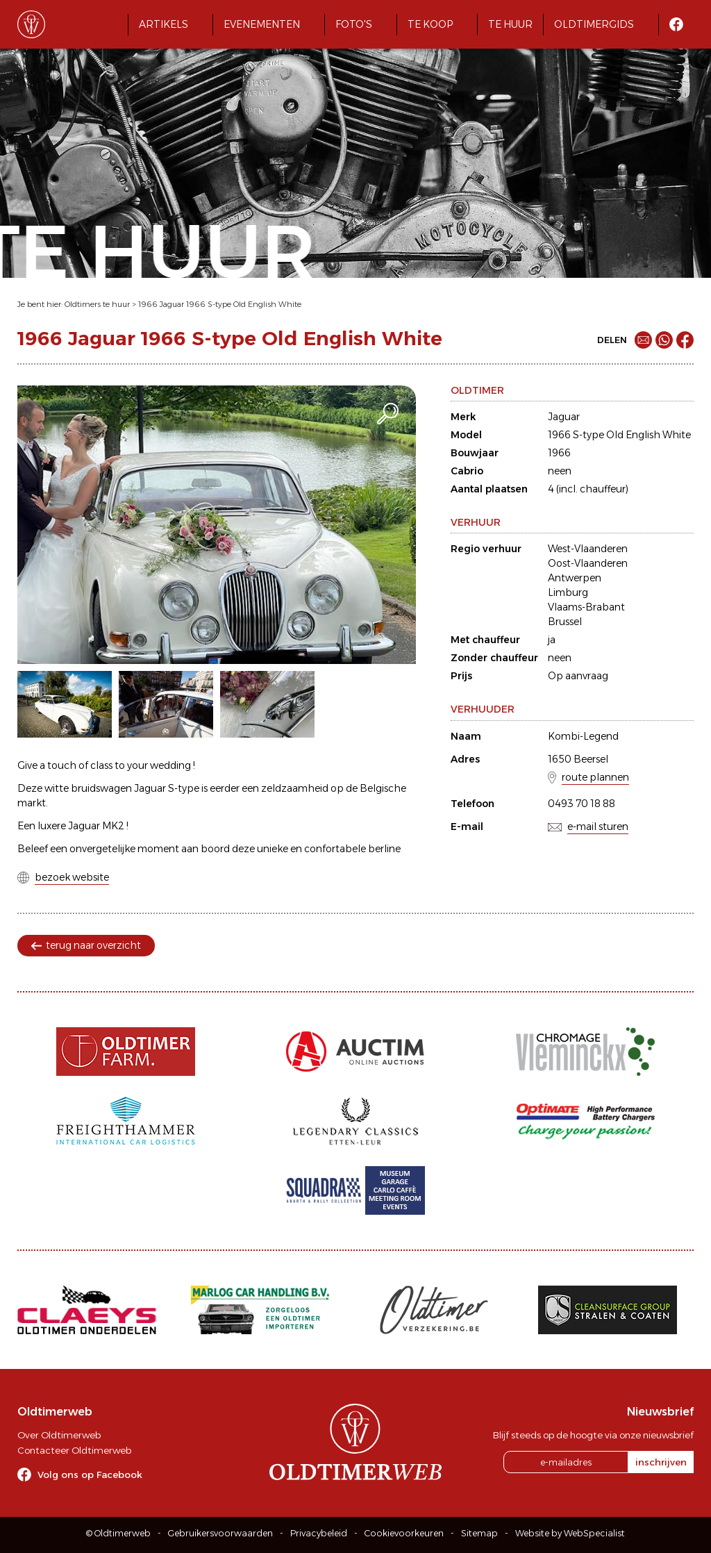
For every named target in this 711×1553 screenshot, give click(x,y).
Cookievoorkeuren (404, 1533)
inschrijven (661, 1462)
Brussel (565, 621)
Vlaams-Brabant (586, 607)
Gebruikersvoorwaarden (220, 1533)
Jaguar (564, 416)
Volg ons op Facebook (89, 1474)
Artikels (163, 24)
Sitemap (479, 1533)
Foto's (353, 24)
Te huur (510, 24)
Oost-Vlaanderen (588, 563)
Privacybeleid (318, 1533)
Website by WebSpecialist (570, 1533)
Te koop (430, 24)
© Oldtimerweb (118, 1533)
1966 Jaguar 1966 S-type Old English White (219, 304)
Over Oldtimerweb (59, 1434)
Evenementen (262, 24)
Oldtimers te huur (97, 304)
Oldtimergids (594, 24)
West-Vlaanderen (588, 548)
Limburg (568, 592)
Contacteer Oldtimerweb (74, 1450)
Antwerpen (574, 578)
